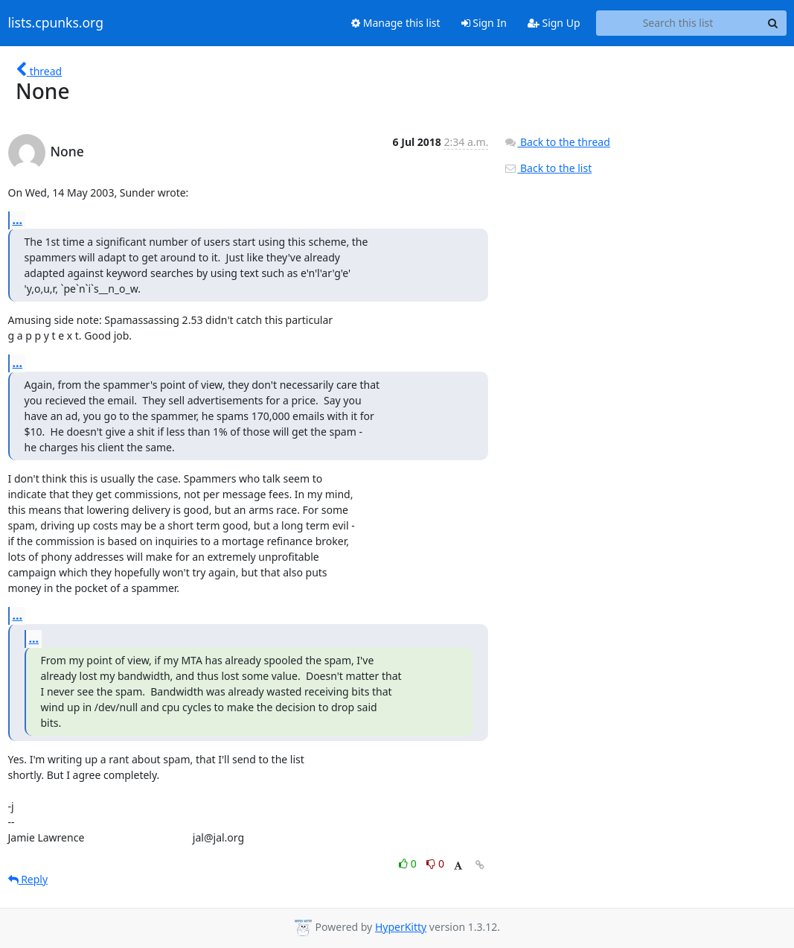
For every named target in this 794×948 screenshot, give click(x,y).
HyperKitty (400, 927)
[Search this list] (678, 23)
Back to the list (548, 168)
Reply (28, 879)
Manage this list (396, 23)
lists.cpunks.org (55, 23)
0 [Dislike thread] (435, 863)
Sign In (484, 23)
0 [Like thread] (409, 863)
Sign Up (554, 23)
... (18, 219)
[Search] (773, 23)
